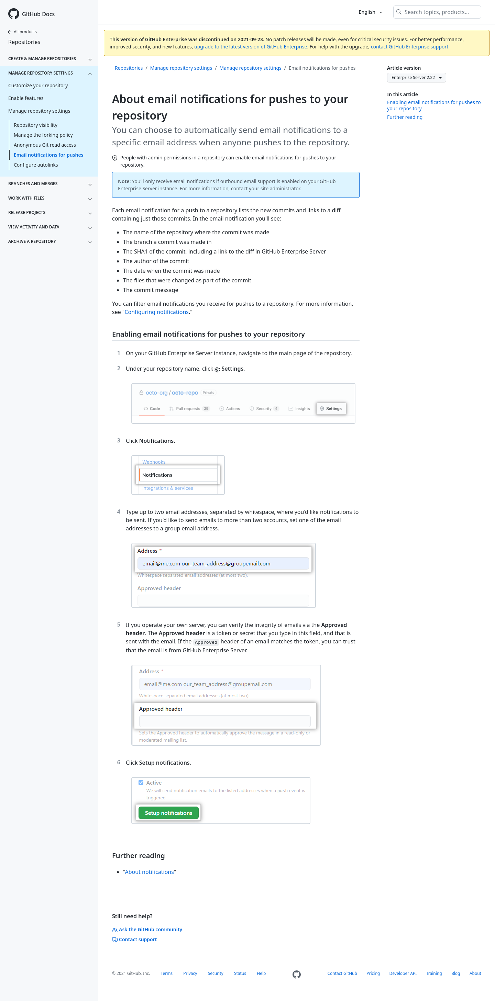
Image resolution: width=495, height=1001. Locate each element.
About (475, 973)
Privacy (190, 973)
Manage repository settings (181, 68)
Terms (167, 973)
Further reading (404, 117)
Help (261, 973)
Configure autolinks (36, 164)
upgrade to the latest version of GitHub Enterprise (250, 46)
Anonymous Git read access (45, 145)
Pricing (373, 973)
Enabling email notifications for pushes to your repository (434, 105)
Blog (455, 973)
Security (215, 973)
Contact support (134, 939)
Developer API (403, 973)
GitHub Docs (38, 14)
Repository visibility (35, 125)
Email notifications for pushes (49, 154)
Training (434, 973)
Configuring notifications (156, 312)
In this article (402, 94)
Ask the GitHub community (147, 929)
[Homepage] (297, 974)
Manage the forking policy (43, 135)
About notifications (149, 872)
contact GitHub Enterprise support (410, 46)
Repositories (24, 42)
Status (240, 973)
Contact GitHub (342, 973)
